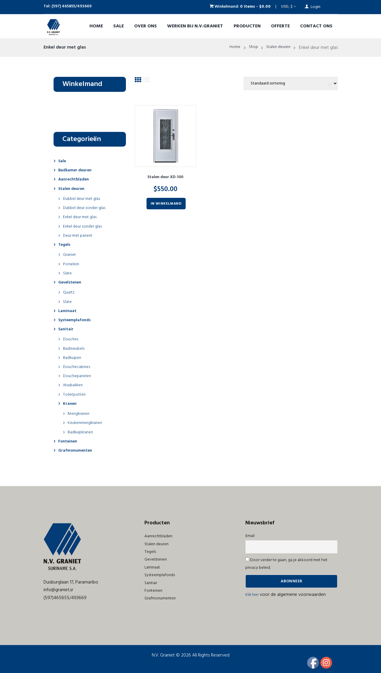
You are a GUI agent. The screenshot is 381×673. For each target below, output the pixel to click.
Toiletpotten (75, 394)
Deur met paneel (80, 235)
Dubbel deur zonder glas (87, 208)
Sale (118, 26)
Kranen (70, 403)
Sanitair (66, 329)
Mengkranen (80, 413)
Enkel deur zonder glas (85, 226)
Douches (71, 339)
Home (96, 26)
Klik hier (252, 595)
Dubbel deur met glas (84, 199)
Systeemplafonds (77, 320)
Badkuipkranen (82, 432)
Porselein (72, 264)
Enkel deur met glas (82, 217)
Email (249, 536)
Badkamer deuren (77, 170)
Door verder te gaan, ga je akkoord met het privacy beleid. (286, 564)
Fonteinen (69, 441)
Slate (68, 273)
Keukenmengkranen (87, 423)
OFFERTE (280, 26)
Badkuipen (73, 358)
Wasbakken (74, 385)
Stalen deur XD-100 (165, 179)
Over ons (145, 26)
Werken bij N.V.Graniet (195, 26)
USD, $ (286, 6)
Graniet (70, 254)
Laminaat (68, 311)
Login (315, 7)
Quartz (69, 292)
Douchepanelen (78, 376)
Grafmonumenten (77, 450)
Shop (249, 47)
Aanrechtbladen (75, 179)
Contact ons (316, 26)
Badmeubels (75, 348)
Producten (247, 26)
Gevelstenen (71, 282)
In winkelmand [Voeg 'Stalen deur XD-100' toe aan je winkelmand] (166, 205)
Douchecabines (78, 367)
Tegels (65, 244)
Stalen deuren (276, 47)
